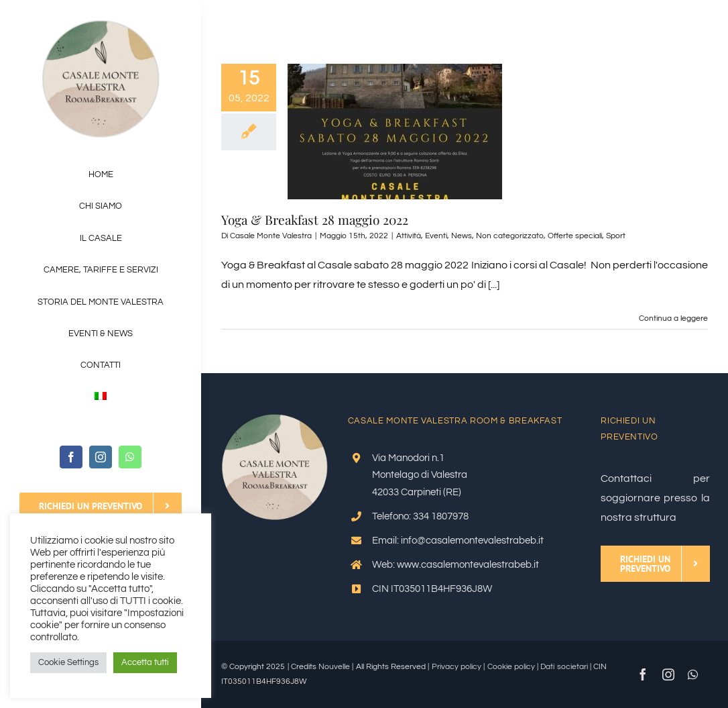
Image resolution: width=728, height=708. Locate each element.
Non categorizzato (510, 236)
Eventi (436, 236)
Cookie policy (511, 666)
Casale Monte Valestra (271, 236)
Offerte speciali (575, 236)
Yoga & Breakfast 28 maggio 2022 (314, 219)
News (461, 236)
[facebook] (71, 457)
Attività (408, 236)
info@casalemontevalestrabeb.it (472, 541)
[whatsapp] (130, 457)
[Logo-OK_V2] (101, 25)
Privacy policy (456, 666)
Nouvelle (334, 666)
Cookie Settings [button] (68, 662)
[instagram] (100, 457)
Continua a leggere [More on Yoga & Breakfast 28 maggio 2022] (673, 318)
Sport (615, 236)
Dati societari (563, 666)
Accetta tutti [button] (145, 662)
